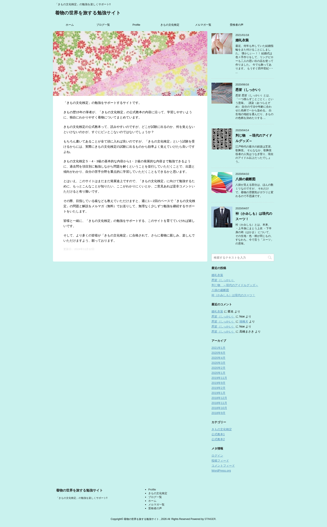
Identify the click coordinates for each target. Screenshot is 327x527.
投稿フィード (220, 460)
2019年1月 (218, 393)
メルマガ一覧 (203, 24)
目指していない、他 (271, 486)
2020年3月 (218, 362)
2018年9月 (218, 413)
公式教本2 (218, 439)
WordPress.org (221, 470)
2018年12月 (219, 398)
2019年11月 (219, 378)
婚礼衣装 (242, 40)
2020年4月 (218, 357)
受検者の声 (236, 24)
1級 (259, 482)
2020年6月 (218, 352)
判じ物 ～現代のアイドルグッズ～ (234, 285)
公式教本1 (218, 434)
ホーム (70, 24)
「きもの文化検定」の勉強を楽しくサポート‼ (81, 498)
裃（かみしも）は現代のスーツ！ (233, 295)
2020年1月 (218, 373)
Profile (136, 24)
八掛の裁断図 (245, 179)
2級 (259, 478)
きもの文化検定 (169, 24)
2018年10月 (219, 408)
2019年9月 (218, 383)
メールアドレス (267, 451)
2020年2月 (218, 368)
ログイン (217, 455)
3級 (259, 474)
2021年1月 (218, 347)
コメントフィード (223, 465)
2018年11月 (219, 403)
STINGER (209, 519)
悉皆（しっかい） (248, 89)
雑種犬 (243, 321)
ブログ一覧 (103, 24)
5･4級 (261, 470)
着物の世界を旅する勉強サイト (88, 13)
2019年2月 (218, 388)
